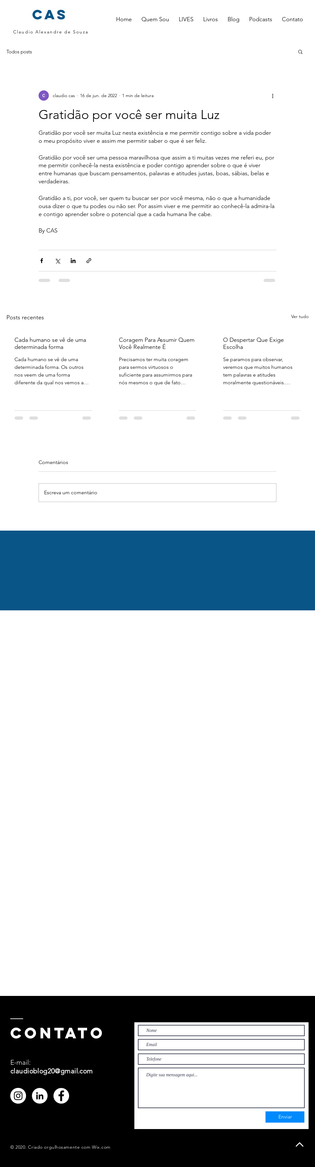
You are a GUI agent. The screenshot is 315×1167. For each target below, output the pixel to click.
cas (50, 14)
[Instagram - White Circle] (18, 1096)
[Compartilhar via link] (89, 261)
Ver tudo (300, 316)
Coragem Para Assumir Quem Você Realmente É (156, 343)
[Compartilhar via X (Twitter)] (57, 261)
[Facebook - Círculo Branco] (61, 1096)
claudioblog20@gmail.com (51, 1071)
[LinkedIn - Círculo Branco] (40, 1096)
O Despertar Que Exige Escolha (253, 343)
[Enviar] (285, 1117)
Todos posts (19, 52)
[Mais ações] (272, 95)
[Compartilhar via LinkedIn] (73, 261)
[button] (186, 19)
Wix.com (101, 1147)
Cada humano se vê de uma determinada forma (50, 343)
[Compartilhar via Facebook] (42, 261)
